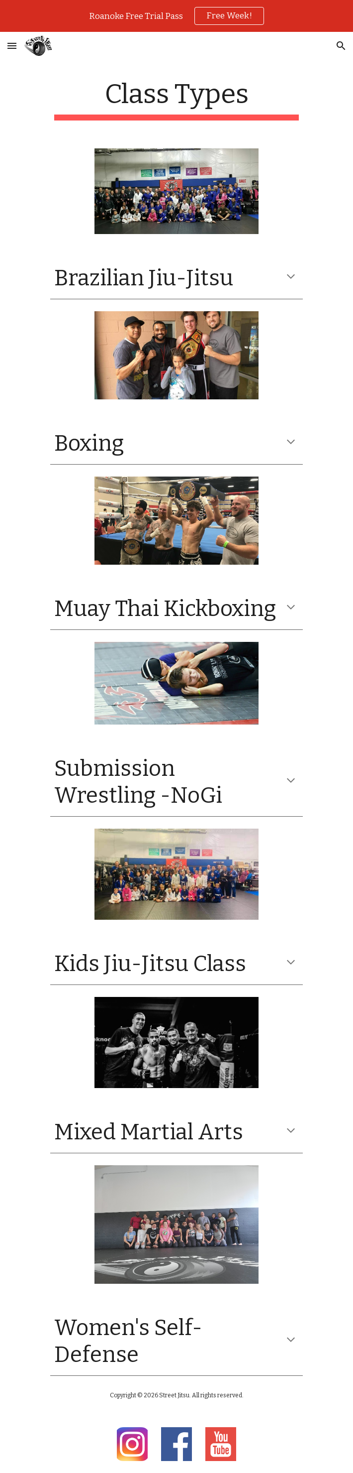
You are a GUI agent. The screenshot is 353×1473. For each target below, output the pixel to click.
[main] (176, 99)
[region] (176, 16)
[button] (12, 45)
